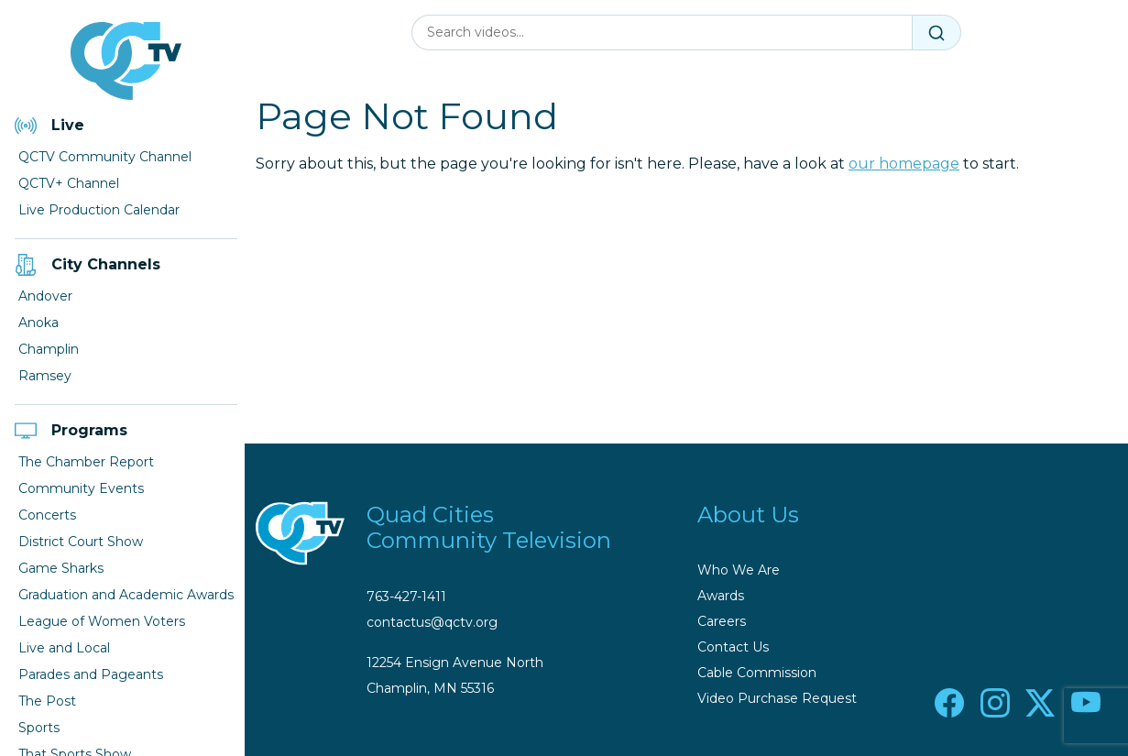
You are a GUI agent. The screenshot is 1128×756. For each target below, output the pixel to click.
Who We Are (738, 570)
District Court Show (80, 541)
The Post (47, 701)
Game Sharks (61, 568)
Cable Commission (756, 672)
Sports (39, 727)
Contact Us (733, 647)
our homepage (904, 163)
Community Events (81, 488)
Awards (720, 595)
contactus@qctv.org (432, 622)
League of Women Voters (101, 621)
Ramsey (44, 375)
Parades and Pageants (90, 674)
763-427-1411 (406, 596)
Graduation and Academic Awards (126, 594)
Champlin (48, 349)
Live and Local (64, 648)
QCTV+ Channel (68, 183)
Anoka (38, 322)
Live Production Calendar (99, 210)
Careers (721, 621)
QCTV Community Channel (105, 156)
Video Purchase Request (777, 698)
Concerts (47, 515)
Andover (45, 296)
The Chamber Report (86, 462)
